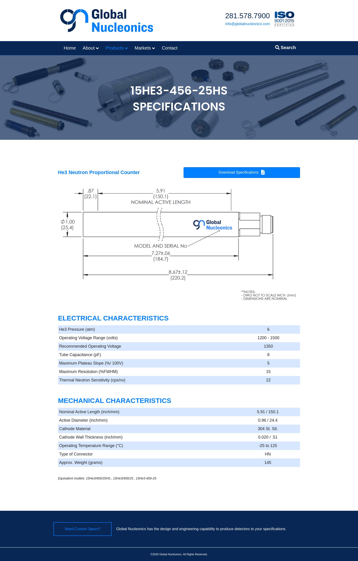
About (89, 47)
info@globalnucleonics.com (247, 24)
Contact (170, 47)
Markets (143, 47)
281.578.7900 (247, 16)
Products (115, 47)
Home (70, 47)
